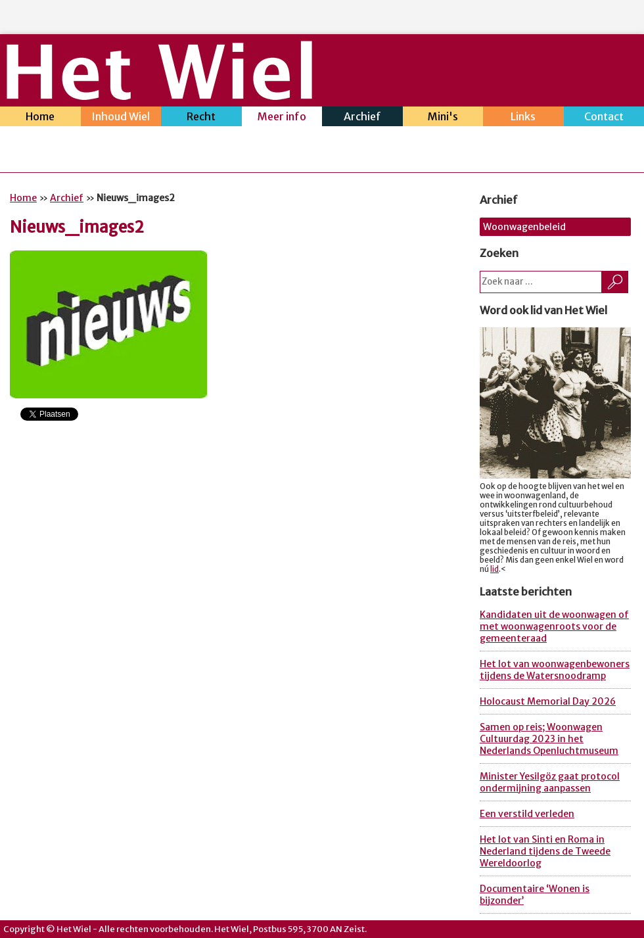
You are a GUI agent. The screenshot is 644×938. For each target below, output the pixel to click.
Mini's (443, 118)
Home (40, 118)
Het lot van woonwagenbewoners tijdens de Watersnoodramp (555, 670)
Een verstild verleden (527, 814)
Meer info (282, 118)
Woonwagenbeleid (524, 227)
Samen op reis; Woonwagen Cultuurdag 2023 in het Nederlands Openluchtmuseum (549, 739)
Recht (201, 118)
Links (523, 118)
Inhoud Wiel (121, 118)
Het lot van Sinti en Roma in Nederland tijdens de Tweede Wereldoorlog (545, 851)
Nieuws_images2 (77, 227)
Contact (604, 118)
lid (494, 569)
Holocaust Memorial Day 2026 (548, 701)
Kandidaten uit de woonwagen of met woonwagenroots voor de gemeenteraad (554, 626)
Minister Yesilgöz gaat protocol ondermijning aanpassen (550, 782)
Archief (362, 118)
